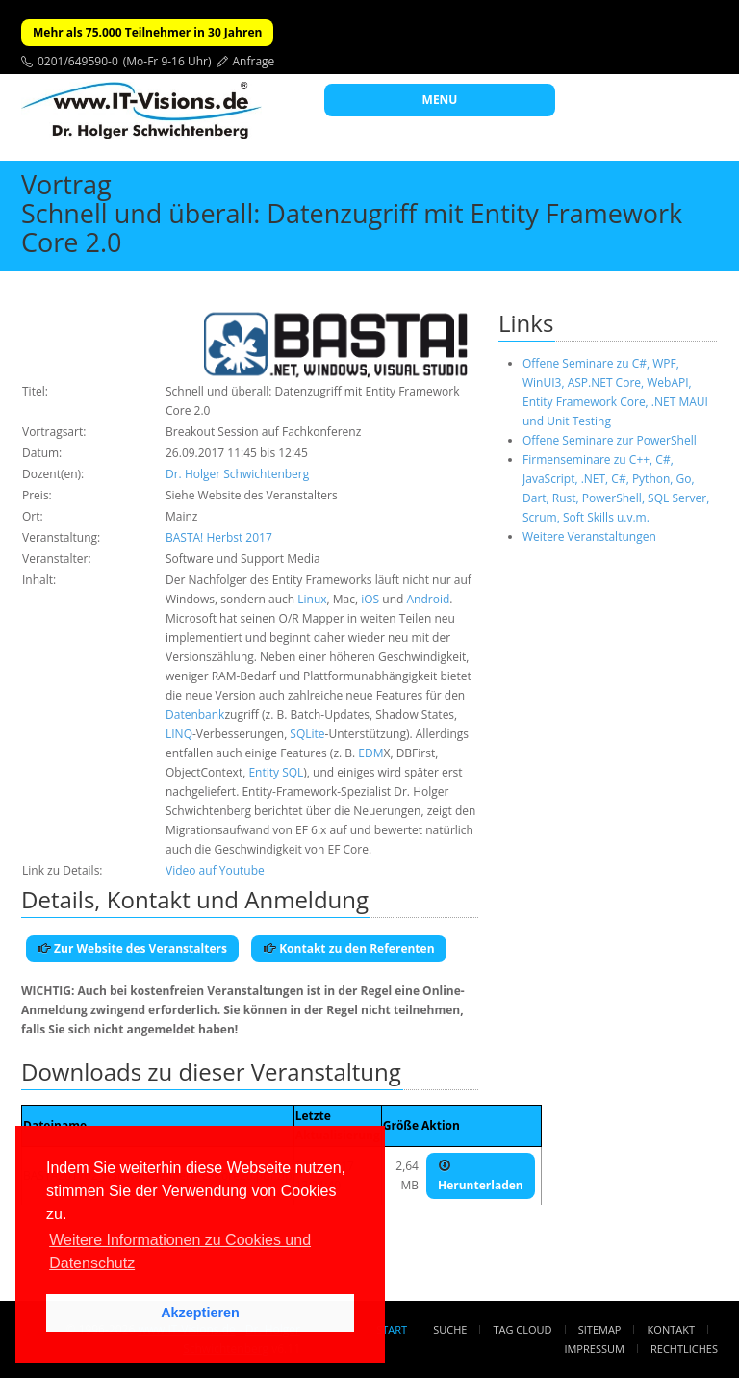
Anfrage (254, 61)
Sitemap (600, 1329)
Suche (450, 1329)
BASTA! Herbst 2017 (219, 537)
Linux (311, 599)
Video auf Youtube (215, 870)
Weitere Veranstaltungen (589, 536)
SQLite (307, 734)
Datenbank (195, 714)
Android (427, 599)
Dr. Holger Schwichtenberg (237, 474)
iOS (370, 599)
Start (391, 1329)
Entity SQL (275, 772)
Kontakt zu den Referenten (349, 948)
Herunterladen (480, 1176)
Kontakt (671, 1329)
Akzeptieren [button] (200, 1312)
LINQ (179, 734)
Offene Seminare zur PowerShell (609, 440)
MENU (440, 99)
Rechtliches (684, 1348)
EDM (370, 753)
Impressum (594, 1348)
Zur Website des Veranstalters (132, 948)
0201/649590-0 (78, 61)
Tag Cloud (523, 1329)
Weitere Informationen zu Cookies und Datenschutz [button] (180, 1251)
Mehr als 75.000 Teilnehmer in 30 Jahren (147, 32)
